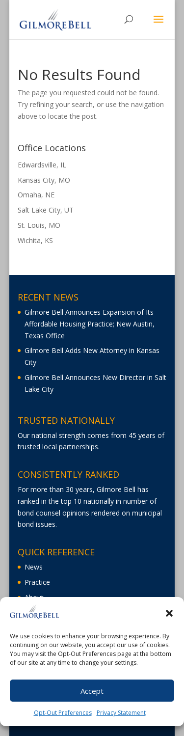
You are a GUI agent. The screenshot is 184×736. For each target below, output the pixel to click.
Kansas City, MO (44, 180)
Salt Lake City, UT (46, 210)
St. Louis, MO (39, 225)
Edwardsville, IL (42, 164)
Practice (37, 582)
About (34, 597)
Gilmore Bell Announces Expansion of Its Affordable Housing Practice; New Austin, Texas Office (90, 323)
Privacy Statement (121, 715)
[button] (169, 616)
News (34, 567)
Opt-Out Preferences (63, 715)
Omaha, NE (36, 194)
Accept (92, 694)
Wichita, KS (35, 240)
